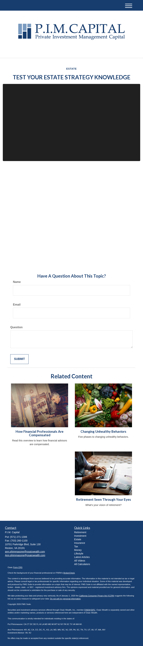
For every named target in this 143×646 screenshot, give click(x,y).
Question (16, 327)
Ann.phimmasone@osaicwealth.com (25, 555)
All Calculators (82, 564)
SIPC (93, 610)
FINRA (87, 610)
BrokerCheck (69, 573)
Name (17, 281)
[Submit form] (19, 359)
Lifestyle (78, 553)
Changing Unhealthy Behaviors (103, 431)
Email (17, 304)
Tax (76, 546)
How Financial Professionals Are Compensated (40, 433)
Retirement (80, 532)
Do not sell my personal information (65, 599)
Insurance (79, 542)
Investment (80, 535)
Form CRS (17, 567)
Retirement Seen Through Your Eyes (103, 499)
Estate (77, 539)
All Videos (79, 560)
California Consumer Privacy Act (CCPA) (96, 596)
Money (78, 550)
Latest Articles (82, 557)
